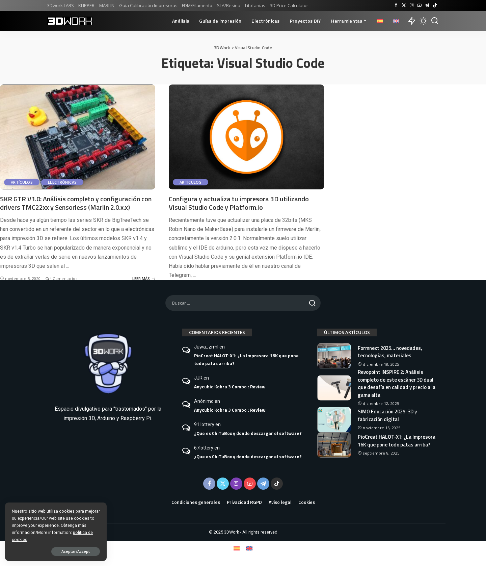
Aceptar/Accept (75, 551)
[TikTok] (435, 5)
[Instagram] (411, 5)
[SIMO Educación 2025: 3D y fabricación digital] (334, 419)
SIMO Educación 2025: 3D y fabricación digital (387, 415)
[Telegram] (427, 5)
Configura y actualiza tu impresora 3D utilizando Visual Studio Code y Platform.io (239, 203)
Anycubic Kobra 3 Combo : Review (230, 386)
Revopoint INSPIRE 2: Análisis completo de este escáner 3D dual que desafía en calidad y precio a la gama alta (396, 383)
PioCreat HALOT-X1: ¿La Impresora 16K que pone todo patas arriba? (246, 359)
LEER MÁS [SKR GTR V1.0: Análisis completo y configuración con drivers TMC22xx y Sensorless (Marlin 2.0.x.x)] (143, 278)
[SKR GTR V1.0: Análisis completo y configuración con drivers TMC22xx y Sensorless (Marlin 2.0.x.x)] (77, 136)
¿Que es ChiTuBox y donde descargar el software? (248, 433)
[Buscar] (435, 21)
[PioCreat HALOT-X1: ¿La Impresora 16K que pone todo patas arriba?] (334, 445)
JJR (198, 378)
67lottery (203, 448)
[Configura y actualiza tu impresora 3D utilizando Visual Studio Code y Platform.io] (246, 136)
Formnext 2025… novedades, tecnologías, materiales (390, 352)
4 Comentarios (61, 278)
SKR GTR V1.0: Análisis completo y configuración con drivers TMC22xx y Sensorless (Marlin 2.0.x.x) (76, 203)
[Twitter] (404, 5)
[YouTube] (419, 5)
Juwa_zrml (206, 347)
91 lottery (204, 424)
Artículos (22, 182)
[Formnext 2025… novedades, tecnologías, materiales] (334, 355)
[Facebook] (396, 5)
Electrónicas (62, 182)
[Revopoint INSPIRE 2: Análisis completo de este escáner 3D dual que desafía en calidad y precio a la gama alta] (334, 388)
